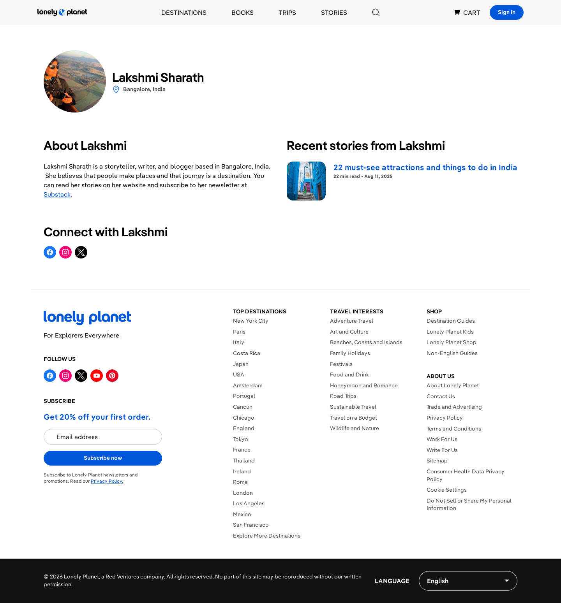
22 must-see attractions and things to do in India (425, 167)
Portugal (244, 395)
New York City (250, 320)
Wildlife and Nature (354, 428)
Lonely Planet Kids (450, 331)
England (243, 428)
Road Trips (343, 395)
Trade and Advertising (454, 406)
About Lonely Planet (453, 385)
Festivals (341, 363)
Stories (334, 12)
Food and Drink (349, 374)
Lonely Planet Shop (451, 342)
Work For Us (442, 439)
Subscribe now (103, 457)
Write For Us (442, 450)
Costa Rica (246, 353)
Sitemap (437, 460)
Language (392, 581)
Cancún (242, 406)
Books (242, 12)
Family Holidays (350, 353)
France (242, 449)
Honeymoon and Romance (364, 385)
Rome (240, 481)
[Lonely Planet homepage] (62, 12)
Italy (238, 342)
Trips (287, 12)
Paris (239, 331)
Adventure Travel (351, 320)
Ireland (242, 471)
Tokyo (240, 439)
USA (238, 374)
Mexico (242, 514)
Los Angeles (249, 503)
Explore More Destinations (266, 535)
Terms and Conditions (454, 428)
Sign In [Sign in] (506, 12)
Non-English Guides (452, 353)
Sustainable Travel (353, 406)
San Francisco (251, 524)
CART (467, 12)
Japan (241, 363)
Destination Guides (451, 320)
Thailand (244, 460)
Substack (57, 194)
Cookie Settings (447, 489)
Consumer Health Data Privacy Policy (466, 475)
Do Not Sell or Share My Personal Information (469, 504)
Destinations (183, 12)
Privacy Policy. (107, 481)
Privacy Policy (445, 417)
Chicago (243, 417)
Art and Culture (349, 331)
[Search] (376, 12)
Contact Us (441, 396)
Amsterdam (248, 385)
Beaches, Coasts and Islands (366, 342)
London (243, 492)
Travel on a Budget (353, 417)
